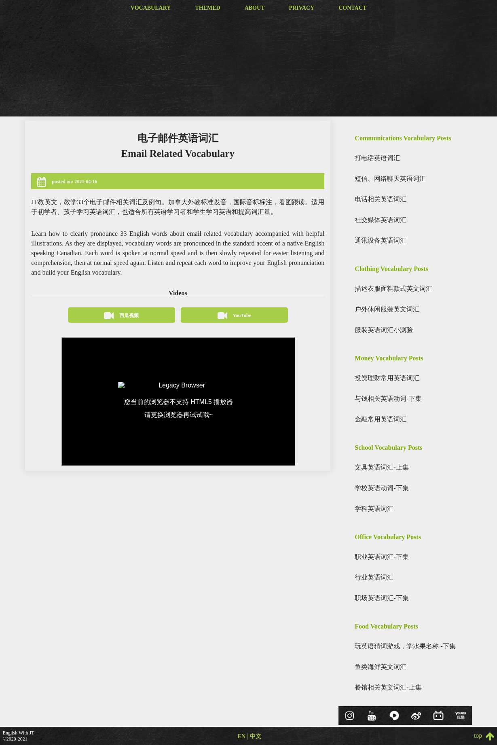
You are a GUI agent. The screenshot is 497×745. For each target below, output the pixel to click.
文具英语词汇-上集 (381, 467)
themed (207, 8)
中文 (255, 736)
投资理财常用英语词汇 (387, 378)
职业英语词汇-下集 (381, 556)
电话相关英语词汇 (380, 199)
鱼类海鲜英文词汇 (380, 666)
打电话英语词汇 (377, 158)
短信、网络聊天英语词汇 (390, 178)
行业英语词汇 (374, 577)
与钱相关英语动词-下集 (388, 398)
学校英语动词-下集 (381, 488)
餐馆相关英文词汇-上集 (388, 687)
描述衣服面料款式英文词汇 (393, 288)
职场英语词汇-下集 (381, 598)
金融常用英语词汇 (380, 419)
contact (352, 8)
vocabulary (151, 8)
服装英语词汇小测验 (384, 329)
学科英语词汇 (374, 508)
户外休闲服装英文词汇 (387, 309)
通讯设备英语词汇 (380, 240)
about (255, 8)
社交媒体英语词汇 (380, 219)
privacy (301, 8)
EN (241, 736)
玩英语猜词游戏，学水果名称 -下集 (405, 646)
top (484, 736)
